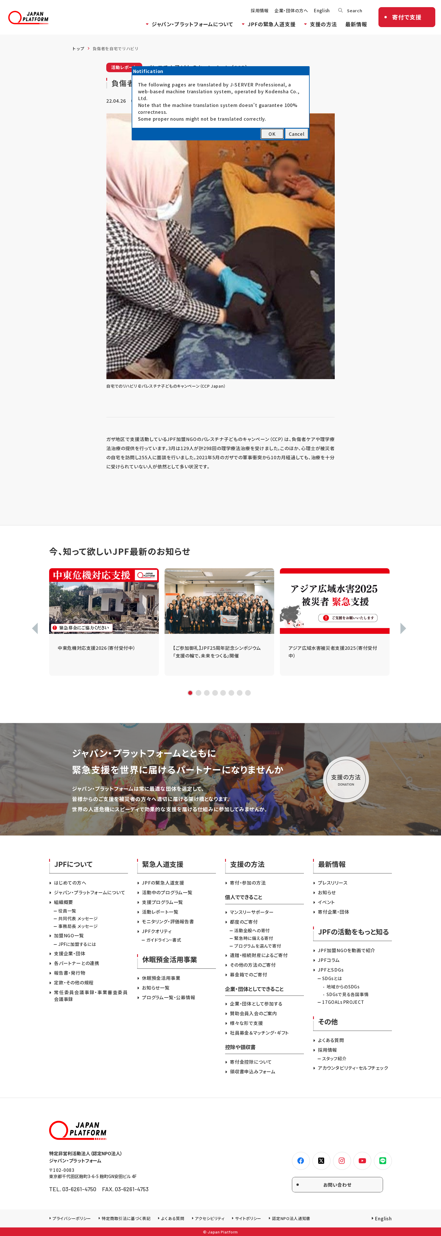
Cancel (296, 133)
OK (272, 133)
